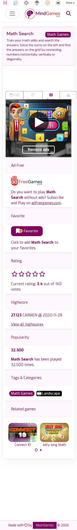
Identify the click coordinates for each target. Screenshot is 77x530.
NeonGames (45, 525)
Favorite (27, 231)
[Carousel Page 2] (40, 450)
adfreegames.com (46, 203)
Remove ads (38, 149)
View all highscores (27, 324)
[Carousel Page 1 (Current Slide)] (36, 450)
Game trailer (51, 96)
